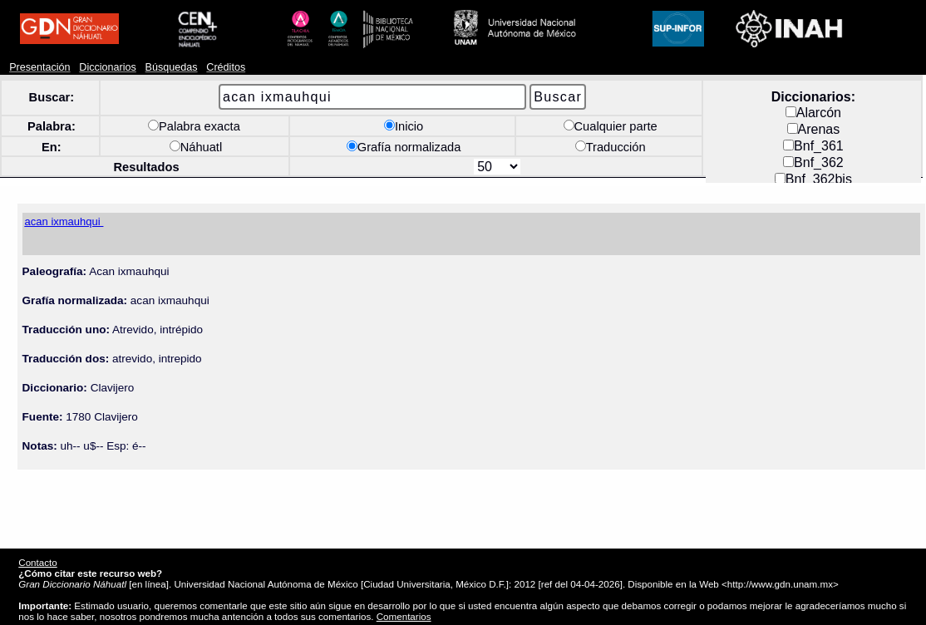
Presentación (39, 67)
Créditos (225, 67)
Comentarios (404, 616)
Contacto (37, 562)
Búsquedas (171, 67)
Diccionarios (107, 67)
